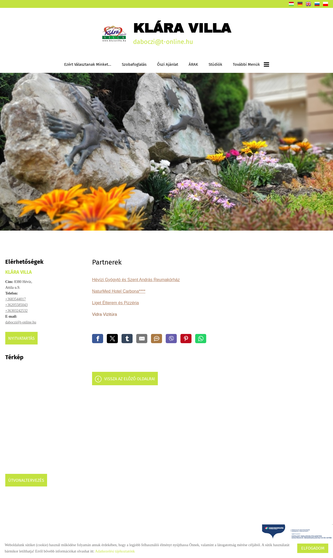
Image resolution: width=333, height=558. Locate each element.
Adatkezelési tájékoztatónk (115, 551)
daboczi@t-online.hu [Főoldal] (182, 33)
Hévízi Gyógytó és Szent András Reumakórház (136, 279)
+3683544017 (15, 299)
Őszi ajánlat (167, 64)
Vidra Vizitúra (105, 314)
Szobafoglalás (134, 64)
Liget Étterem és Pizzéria (115, 303)
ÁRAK (193, 64)
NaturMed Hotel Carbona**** (118, 291)
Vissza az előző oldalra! (129, 378)
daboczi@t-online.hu (20, 322)
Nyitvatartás (21, 338)
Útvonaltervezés (26, 480)
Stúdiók (215, 64)
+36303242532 (16, 311)
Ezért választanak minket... (87, 64)
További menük (251, 64)
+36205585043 (16, 305)
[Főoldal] (114, 33)
